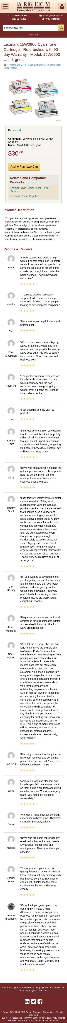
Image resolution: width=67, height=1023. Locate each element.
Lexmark (16, 130)
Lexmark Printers (36, 65)
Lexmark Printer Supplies (24, 196)
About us (6, 987)
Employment (42, 987)
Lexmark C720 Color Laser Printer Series (29, 190)
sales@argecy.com (51, 15)
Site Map (33, 34)
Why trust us (50, 19)
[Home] (5, 65)
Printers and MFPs (17, 65)
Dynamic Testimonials (23, 987)
